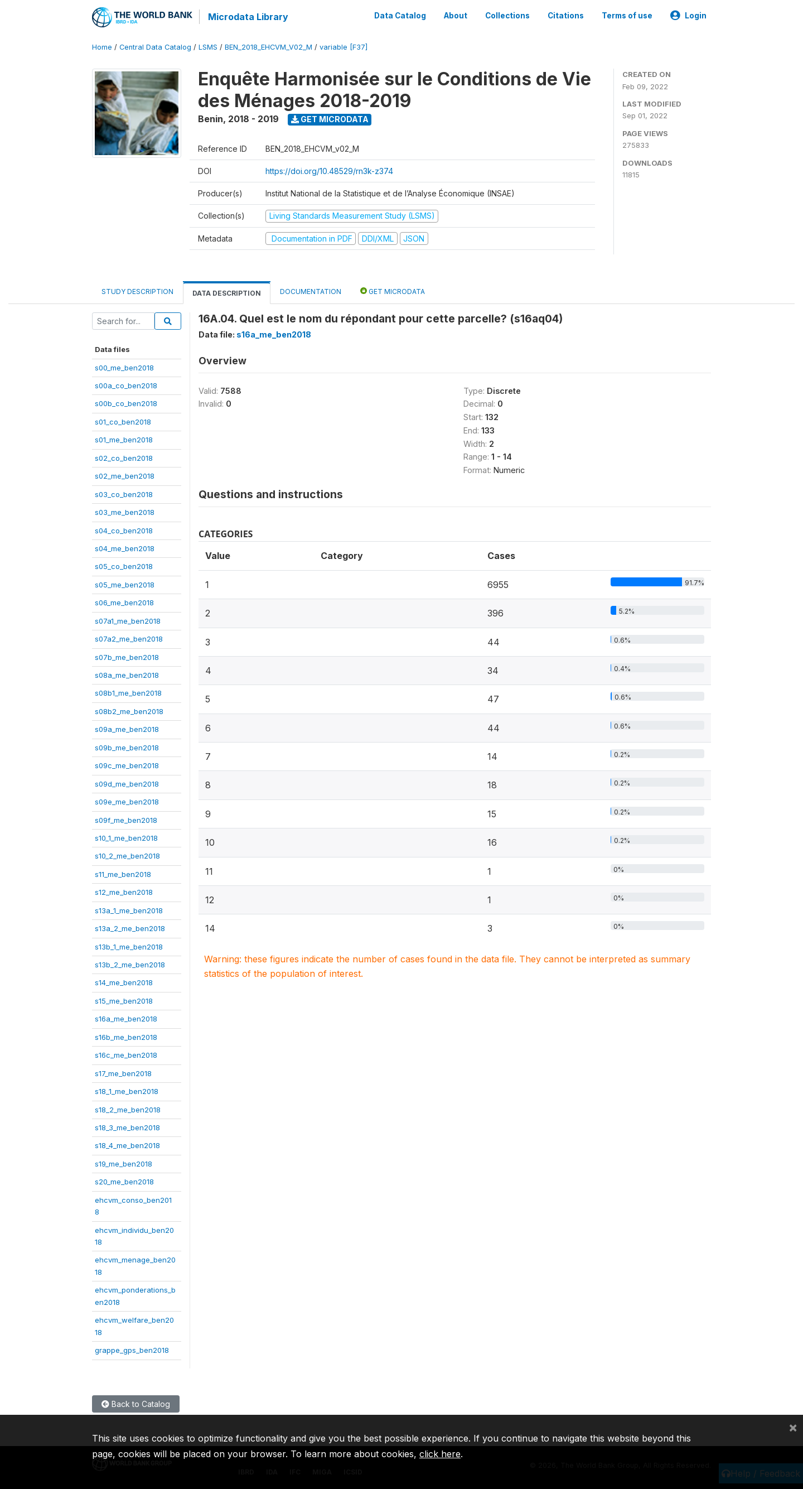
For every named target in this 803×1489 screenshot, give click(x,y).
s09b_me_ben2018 (127, 747)
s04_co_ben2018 (124, 530)
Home (102, 47)
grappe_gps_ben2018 (132, 1350)
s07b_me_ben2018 (127, 657)
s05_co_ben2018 (124, 566)
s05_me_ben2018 (124, 584)
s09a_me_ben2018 (127, 729)
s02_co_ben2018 (124, 458)
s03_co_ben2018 (124, 494)
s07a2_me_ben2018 (129, 638)
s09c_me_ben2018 (127, 765)
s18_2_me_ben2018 (128, 1109)
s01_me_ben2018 (124, 439)
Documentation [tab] (310, 291)
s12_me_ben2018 (124, 892)
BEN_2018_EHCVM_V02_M (268, 47)
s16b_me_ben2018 (126, 1037)
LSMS (208, 47)
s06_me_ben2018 (124, 602)
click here (440, 1453)
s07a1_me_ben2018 (128, 620)
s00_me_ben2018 (124, 367)
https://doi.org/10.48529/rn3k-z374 (329, 171)
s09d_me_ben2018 (127, 783)
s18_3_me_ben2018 (127, 1127)
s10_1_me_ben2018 (126, 837)
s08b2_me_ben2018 (129, 711)
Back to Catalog (135, 1404)
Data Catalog (400, 15)
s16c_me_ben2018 (126, 1055)
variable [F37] (343, 47)
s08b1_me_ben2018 (128, 692)
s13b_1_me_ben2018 (129, 946)
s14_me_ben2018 (124, 982)
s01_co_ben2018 (123, 421)
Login (688, 15)
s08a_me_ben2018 (127, 675)
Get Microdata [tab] (392, 291)
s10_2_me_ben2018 (127, 855)
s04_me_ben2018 (124, 548)
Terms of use (627, 15)
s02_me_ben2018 (124, 475)
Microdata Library (248, 16)
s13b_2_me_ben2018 (130, 964)
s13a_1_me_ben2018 (129, 910)
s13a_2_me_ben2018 (130, 928)
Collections (507, 15)
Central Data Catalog (155, 47)
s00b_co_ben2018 (126, 403)
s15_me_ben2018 (124, 1000)
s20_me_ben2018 (124, 1181)
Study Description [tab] (137, 291)
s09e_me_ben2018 (127, 801)
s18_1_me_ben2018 (126, 1091)
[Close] (793, 1427)
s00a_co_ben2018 (126, 385)
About (455, 15)
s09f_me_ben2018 (126, 820)
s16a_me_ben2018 (126, 1018)
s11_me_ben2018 (123, 874)
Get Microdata (330, 119)
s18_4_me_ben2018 (127, 1145)
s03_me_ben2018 (124, 512)
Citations (566, 15)
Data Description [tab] (226, 293)
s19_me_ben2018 (123, 1163)
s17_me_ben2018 (123, 1073)
